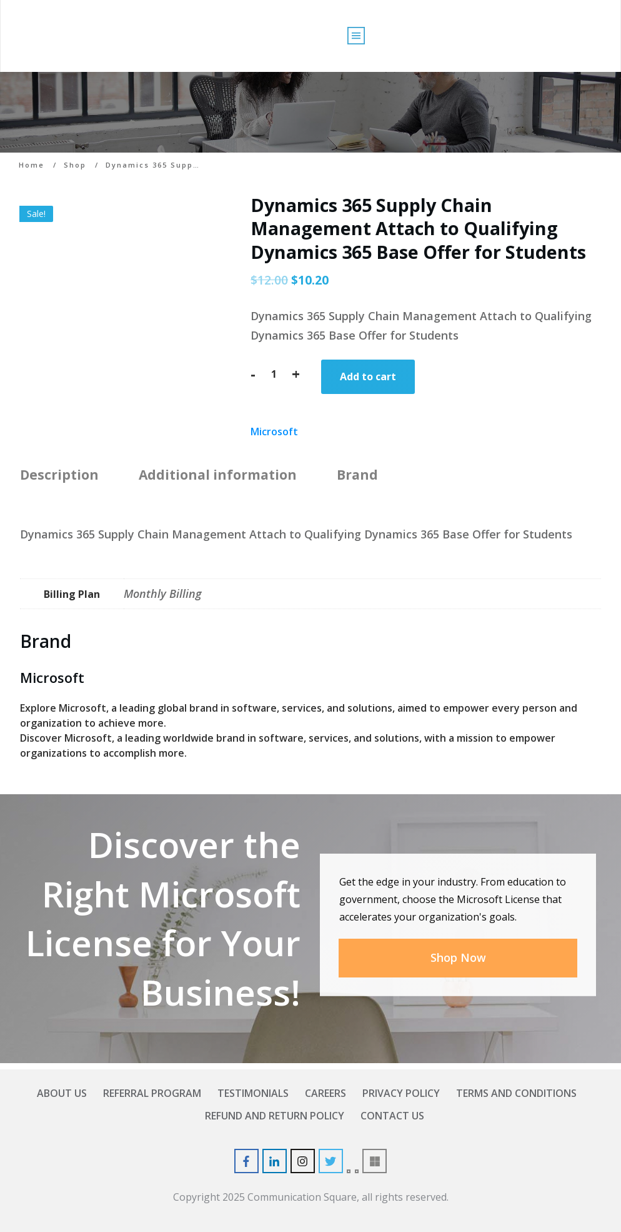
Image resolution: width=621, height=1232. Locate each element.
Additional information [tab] (218, 474)
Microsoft (274, 431)
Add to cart (368, 376)
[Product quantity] (274, 374)
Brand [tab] (357, 474)
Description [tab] (59, 474)
